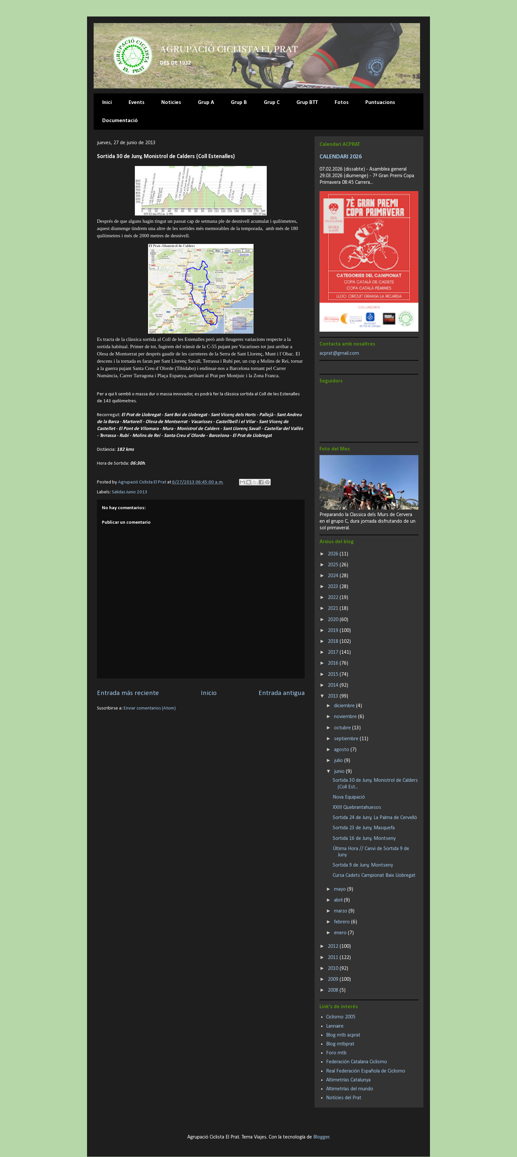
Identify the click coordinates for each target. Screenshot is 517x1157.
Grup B (239, 102)
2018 (334, 641)
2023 (334, 586)
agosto (342, 749)
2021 (334, 608)
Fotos (342, 102)
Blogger (321, 1137)
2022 (334, 597)
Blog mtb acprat (343, 1035)
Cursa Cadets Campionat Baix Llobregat (374, 875)
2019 (334, 630)
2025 (334, 565)
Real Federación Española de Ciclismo (365, 1071)
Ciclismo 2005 (340, 1017)
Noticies (171, 102)
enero (341, 933)
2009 (334, 979)
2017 (334, 652)
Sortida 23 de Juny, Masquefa (364, 828)
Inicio (209, 693)
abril (339, 900)
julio (339, 760)
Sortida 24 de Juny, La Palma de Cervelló (375, 817)
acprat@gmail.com (339, 353)
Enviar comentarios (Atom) (150, 708)
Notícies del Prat (343, 1098)
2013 (334, 696)
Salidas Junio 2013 (129, 492)
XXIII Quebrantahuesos (357, 807)
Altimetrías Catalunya (348, 1080)
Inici (107, 102)
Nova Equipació (349, 797)
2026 (334, 554)
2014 (334, 685)
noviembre (346, 716)
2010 (334, 968)
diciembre (345, 706)
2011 (334, 957)
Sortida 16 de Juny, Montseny (364, 838)
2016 (334, 663)
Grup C (272, 102)
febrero (342, 922)
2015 (334, 674)
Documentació (120, 120)
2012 (334, 946)
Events (136, 102)
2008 (334, 990)
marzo (341, 911)
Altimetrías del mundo (349, 1089)
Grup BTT (307, 102)
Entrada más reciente (128, 693)
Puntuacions (380, 102)
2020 (334, 619)
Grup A (206, 102)
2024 (334, 575)
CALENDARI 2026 (340, 157)
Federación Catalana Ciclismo (356, 1062)
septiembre (347, 739)
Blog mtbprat (340, 1044)
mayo (340, 889)
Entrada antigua (281, 693)
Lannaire (335, 1026)
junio (340, 771)
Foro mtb (336, 1053)
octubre (343, 728)
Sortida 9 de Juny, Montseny (363, 865)
